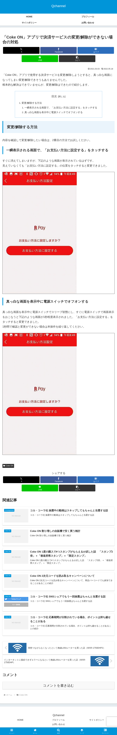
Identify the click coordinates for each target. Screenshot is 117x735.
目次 (54, 96)
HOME (20, 721)
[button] (77, 58)
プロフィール (58, 721)
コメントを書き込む (58, 686)
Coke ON (8, 466)
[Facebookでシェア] (58, 50)
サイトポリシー (96, 721)
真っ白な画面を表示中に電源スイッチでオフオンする (54, 113)
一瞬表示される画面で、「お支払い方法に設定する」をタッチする (61, 108)
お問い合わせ (58, 725)
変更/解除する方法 (32, 103)
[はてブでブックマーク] (95, 50)
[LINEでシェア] (40, 58)
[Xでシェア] (21, 50)
